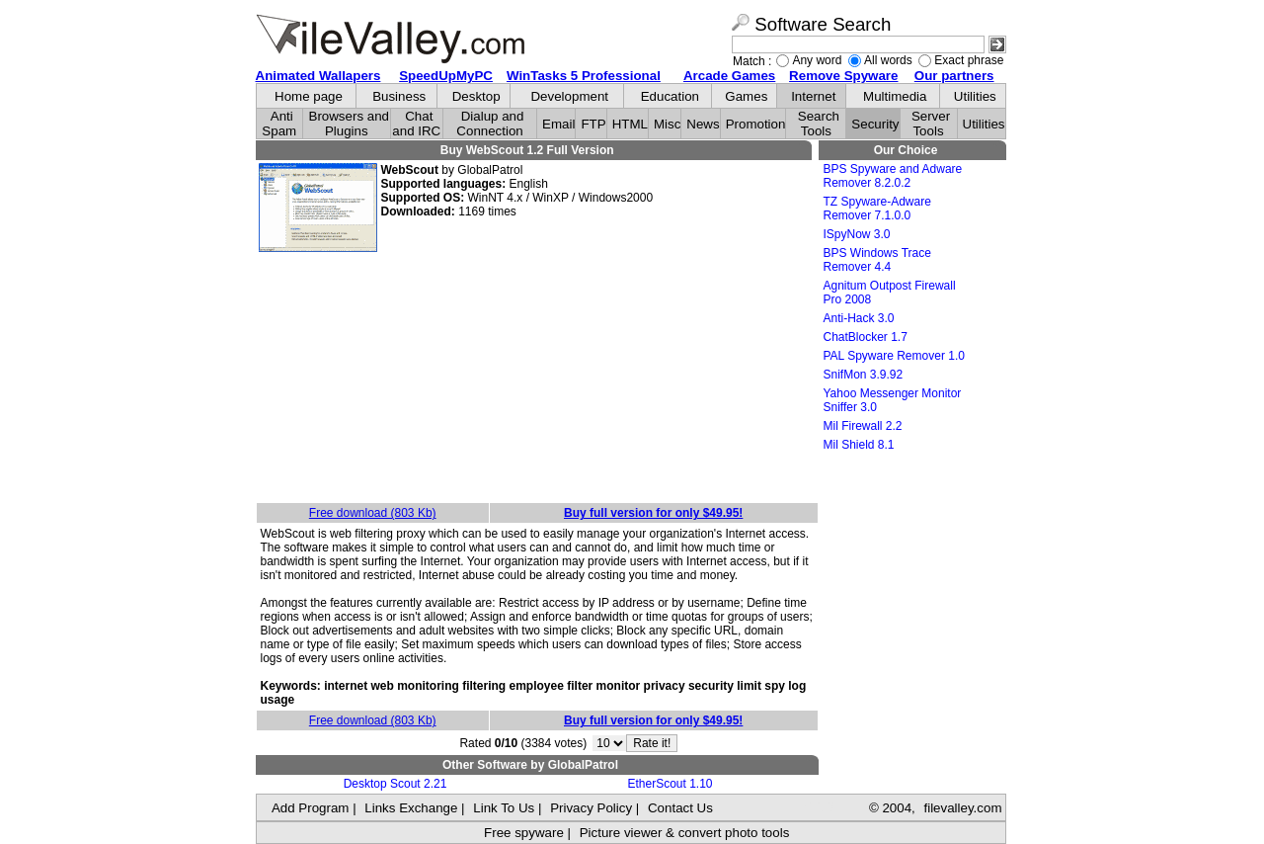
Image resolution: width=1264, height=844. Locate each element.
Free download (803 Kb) (372, 513)
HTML (630, 124)
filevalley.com (962, 808)
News (702, 124)
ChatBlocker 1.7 (866, 337)
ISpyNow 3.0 (857, 234)
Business (399, 96)
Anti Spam (279, 123)
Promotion (756, 124)
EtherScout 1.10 (669, 784)
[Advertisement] (537, 378)
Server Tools (930, 123)
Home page (309, 96)
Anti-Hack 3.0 (859, 318)
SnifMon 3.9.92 (864, 374)
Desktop (476, 96)
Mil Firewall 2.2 (863, 426)
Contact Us (680, 808)
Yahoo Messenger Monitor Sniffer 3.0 (893, 400)
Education (670, 96)
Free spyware (524, 832)
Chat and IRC (416, 123)
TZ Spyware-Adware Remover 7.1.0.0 (877, 208)
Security (875, 124)
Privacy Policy (591, 808)
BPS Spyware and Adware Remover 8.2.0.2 (893, 176)
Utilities (975, 96)
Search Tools (818, 123)
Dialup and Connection (489, 123)
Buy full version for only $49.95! (653, 513)
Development (569, 96)
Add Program (311, 808)
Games (746, 96)
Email (558, 124)
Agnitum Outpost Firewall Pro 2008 (890, 292)
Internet (813, 96)
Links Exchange (410, 808)
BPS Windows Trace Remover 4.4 (877, 260)
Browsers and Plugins (349, 123)
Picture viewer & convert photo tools (685, 832)
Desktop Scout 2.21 (395, 784)
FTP (593, 124)
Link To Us (503, 808)
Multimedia (894, 96)
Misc (667, 124)
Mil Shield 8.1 (859, 445)
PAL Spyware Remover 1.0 (894, 356)
